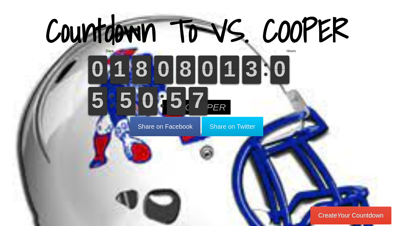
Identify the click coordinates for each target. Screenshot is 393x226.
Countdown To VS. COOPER (196, 31)
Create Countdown (351, 215)
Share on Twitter (232, 126)
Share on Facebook (165, 126)
